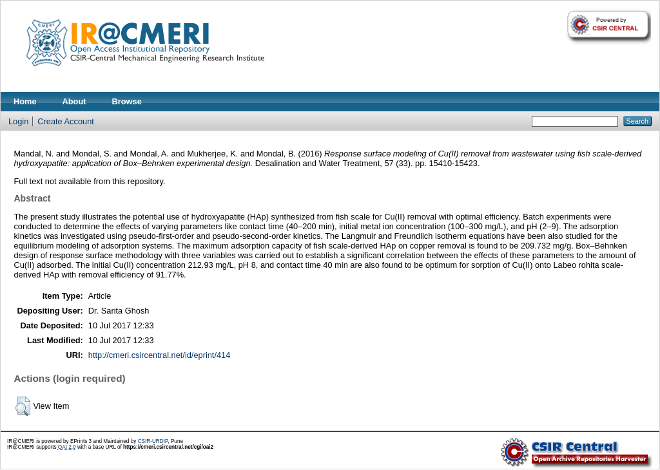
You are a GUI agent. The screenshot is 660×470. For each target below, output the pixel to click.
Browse (127, 101)
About (74, 101)
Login (18, 121)
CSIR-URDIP (153, 441)
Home (25, 101)
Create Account (65, 121)
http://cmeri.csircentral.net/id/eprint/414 (159, 355)
